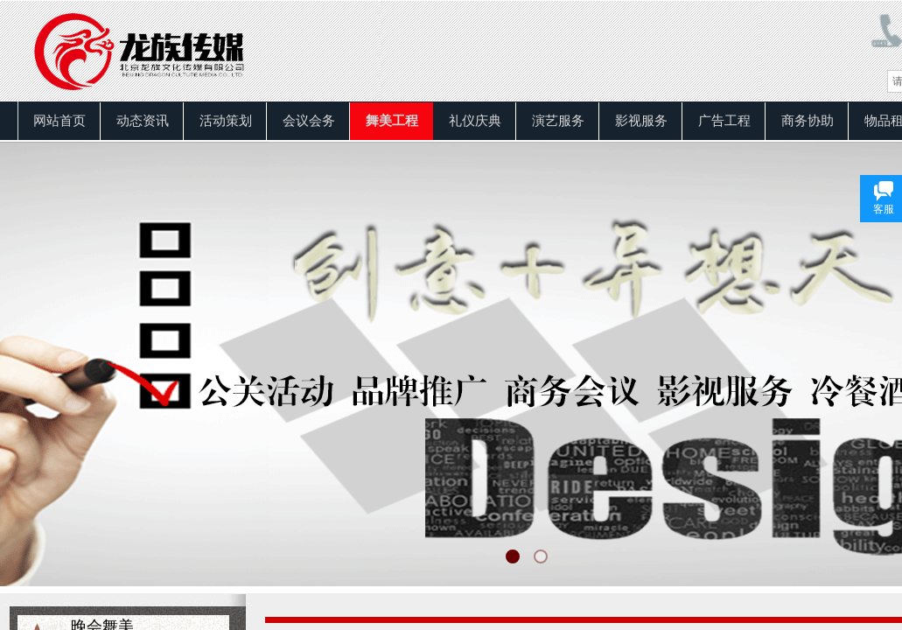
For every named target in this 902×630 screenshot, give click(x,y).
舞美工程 (392, 121)
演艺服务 (558, 121)
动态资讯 (142, 121)
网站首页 (59, 121)
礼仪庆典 (475, 121)
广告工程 (724, 121)
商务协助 (807, 121)
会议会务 (309, 121)
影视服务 (641, 121)
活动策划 (225, 121)
